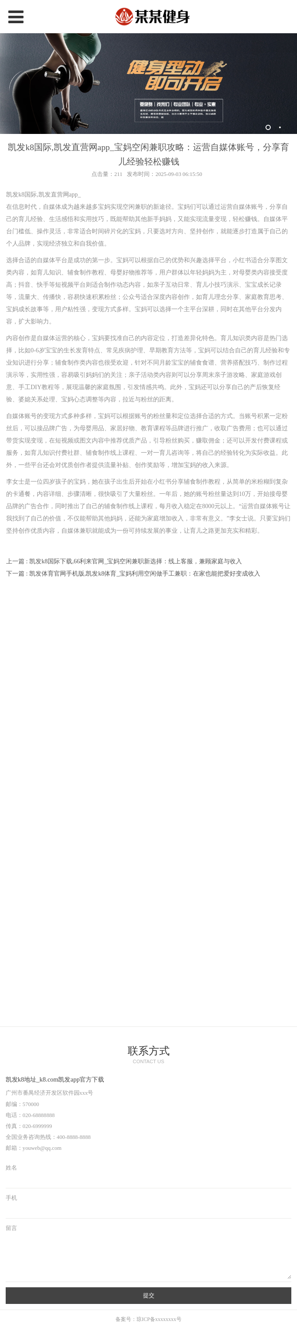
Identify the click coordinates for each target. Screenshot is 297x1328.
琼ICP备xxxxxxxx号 (159, 1319)
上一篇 (124, 561)
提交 (148, 1295)
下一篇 (133, 573)
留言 (11, 1228)
